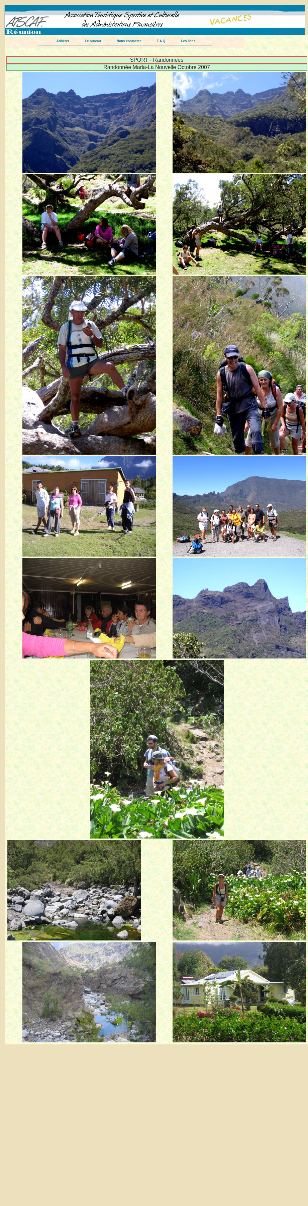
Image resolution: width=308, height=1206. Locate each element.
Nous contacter (129, 41)
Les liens (188, 41)
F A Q (161, 41)
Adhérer (63, 41)
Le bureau (93, 41)
